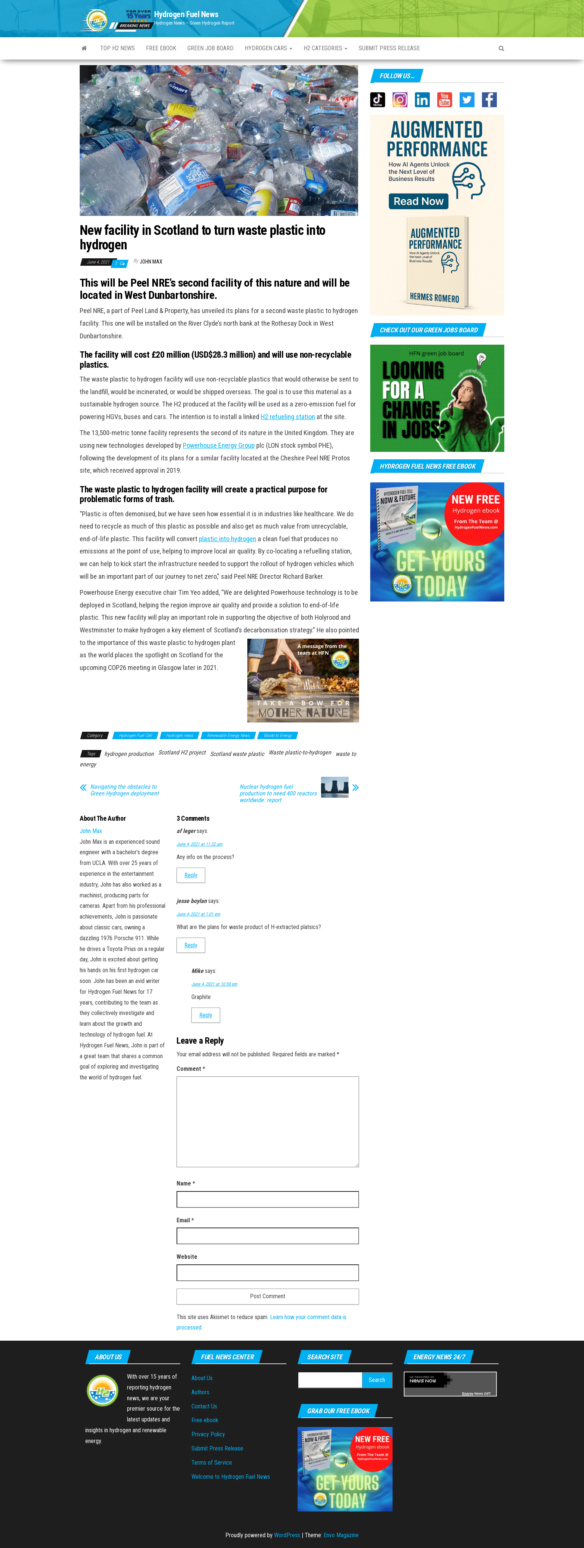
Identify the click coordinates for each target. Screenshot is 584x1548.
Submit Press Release (217, 1448)
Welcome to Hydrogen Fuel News (230, 1476)
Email (185, 1220)
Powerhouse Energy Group (219, 445)
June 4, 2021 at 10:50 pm (214, 984)
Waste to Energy (278, 735)
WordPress (287, 1535)
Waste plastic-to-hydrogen (300, 752)
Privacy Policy (208, 1434)
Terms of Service (211, 1462)
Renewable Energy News (228, 735)
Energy (468, 1393)
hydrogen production (129, 753)
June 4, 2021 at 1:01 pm (198, 914)
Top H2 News (117, 48)
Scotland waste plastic (237, 753)
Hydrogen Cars (268, 48)
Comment (191, 1068)
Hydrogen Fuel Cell (135, 735)
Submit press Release (389, 48)
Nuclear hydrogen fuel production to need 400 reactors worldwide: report (278, 793)
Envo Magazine (341, 1535)
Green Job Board (210, 48)
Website (187, 1256)
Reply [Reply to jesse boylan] (190, 945)
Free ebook (161, 48)
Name (186, 1183)
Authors (200, 1392)
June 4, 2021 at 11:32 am (199, 844)
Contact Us (204, 1406)
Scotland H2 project (182, 752)
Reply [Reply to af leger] (190, 875)
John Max (151, 262)
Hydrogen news (179, 735)
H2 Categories (325, 48)
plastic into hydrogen (227, 539)
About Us (202, 1378)
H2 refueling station (288, 417)
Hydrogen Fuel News (186, 14)
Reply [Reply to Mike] (205, 1015)
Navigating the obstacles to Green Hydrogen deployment (124, 790)
